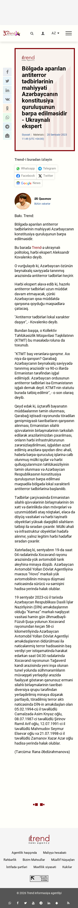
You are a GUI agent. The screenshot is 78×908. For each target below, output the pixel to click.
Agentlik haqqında (24, 853)
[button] (7, 72)
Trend (36, 247)
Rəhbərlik (10, 860)
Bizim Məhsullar (34, 860)
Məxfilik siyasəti (44, 867)
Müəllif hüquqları (63, 860)
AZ (54, 33)
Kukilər (67, 867)
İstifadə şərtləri (16, 867)
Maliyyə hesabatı (54, 853)
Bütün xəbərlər (42, 203)
